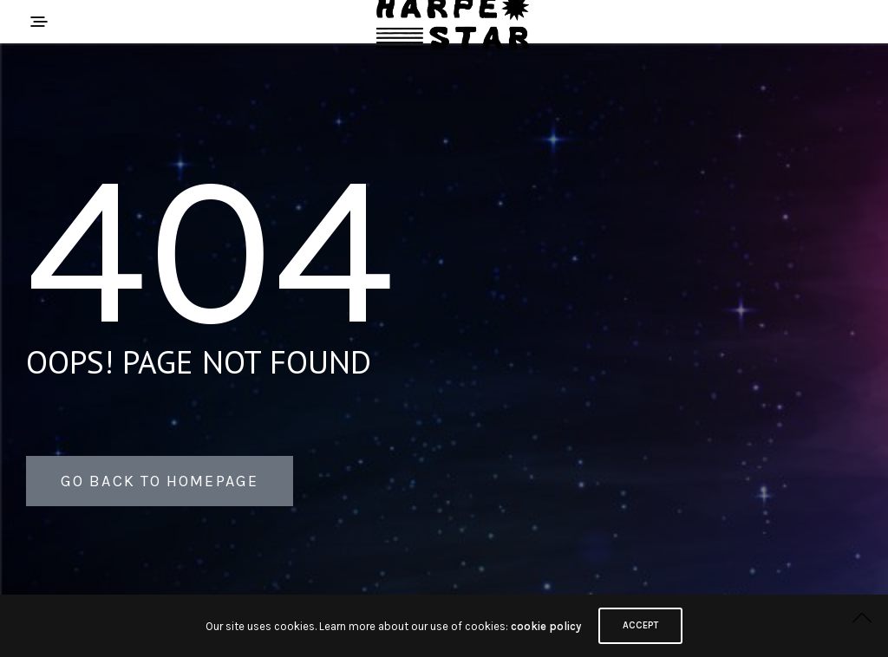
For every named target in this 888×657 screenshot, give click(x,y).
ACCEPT (640, 625)
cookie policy (546, 626)
